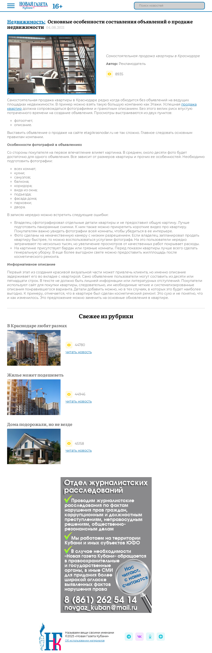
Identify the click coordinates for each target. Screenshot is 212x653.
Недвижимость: (26, 21)
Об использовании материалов (85, 640)
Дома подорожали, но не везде (39, 424)
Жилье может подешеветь (35, 375)
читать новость (79, 352)
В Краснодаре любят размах (37, 325)
